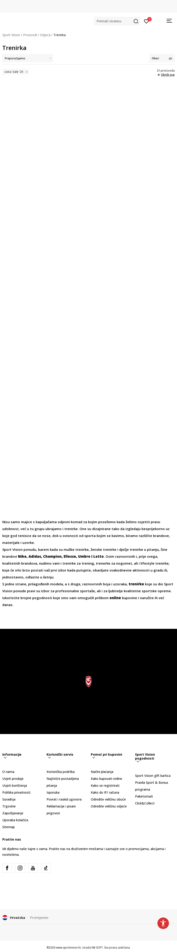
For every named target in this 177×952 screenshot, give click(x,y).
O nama (8, 771)
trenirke (70, 528)
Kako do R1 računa (105, 792)
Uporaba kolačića (15, 820)
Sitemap (8, 827)
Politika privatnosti (16, 792)
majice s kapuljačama (39, 522)
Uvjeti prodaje (13, 778)
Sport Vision (11, 35)
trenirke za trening (78, 563)
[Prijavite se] (146, 20)
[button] (117, 21)
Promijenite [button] (39, 917)
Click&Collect (145, 803)
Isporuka (53, 792)
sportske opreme (156, 591)
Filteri (162, 58)
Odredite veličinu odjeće (109, 806)
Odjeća (45, 35)
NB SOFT (97, 947)
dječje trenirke (131, 549)
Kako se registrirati (105, 785)
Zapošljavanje (12, 813)
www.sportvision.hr (68, 947)
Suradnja (8, 799)
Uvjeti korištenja (14, 785)
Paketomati (144, 796)
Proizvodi (30, 35)
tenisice (25, 535)
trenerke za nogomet (113, 563)
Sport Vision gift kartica (153, 775)
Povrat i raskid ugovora (64, 799)
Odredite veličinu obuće (108, 799)
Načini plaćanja (102, 771)
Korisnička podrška (61, 771)
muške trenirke (76, 549)
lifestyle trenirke (154, 563)
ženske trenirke (103, 549)
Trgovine (9, 806)
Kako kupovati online (106, 778)
